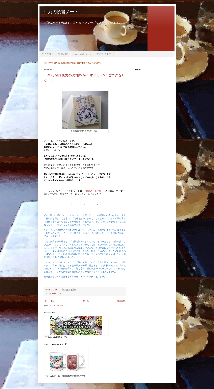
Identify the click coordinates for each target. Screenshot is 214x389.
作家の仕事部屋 (93, 191)
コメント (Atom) (56, 305)
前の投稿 (121, 301)
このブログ (47, 54)
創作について (57, 294)
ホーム (86, 301)
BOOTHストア (103, 54)
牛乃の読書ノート (61, 11)
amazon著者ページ (82, 54)
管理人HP (63, 54)
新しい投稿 (50, 301)
